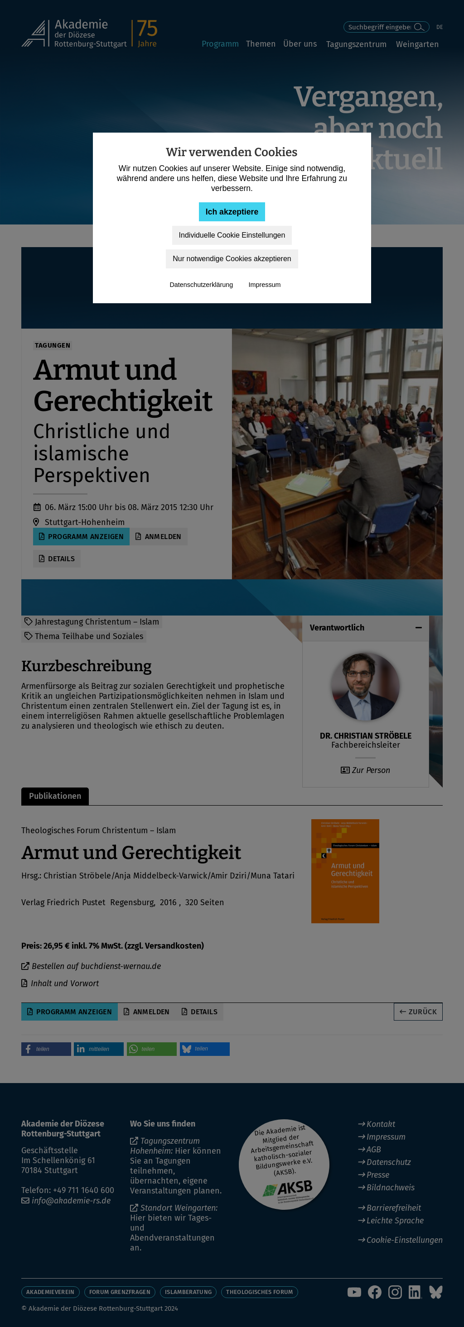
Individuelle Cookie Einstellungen (232, 235)
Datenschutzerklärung (201, 284)
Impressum (264, 284)
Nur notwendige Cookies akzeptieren (232, 259)
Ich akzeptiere (232, 211)
